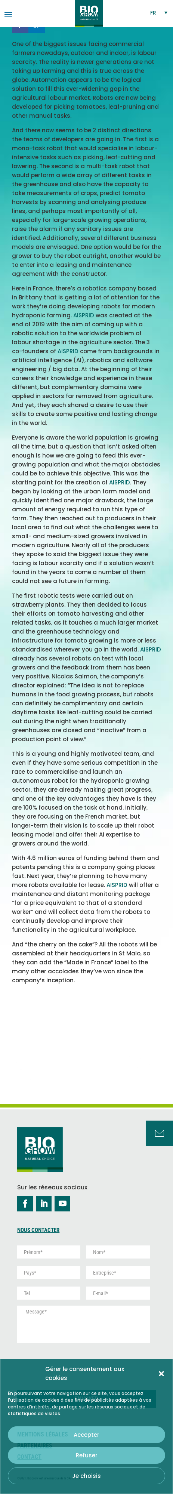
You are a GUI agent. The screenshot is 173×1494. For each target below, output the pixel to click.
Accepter (86, 1435)
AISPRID (83, 315)
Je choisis (86, 1476)
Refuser (87, 1455)
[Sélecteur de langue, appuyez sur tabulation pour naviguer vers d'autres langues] (159, 12)
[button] (161, 1373)
